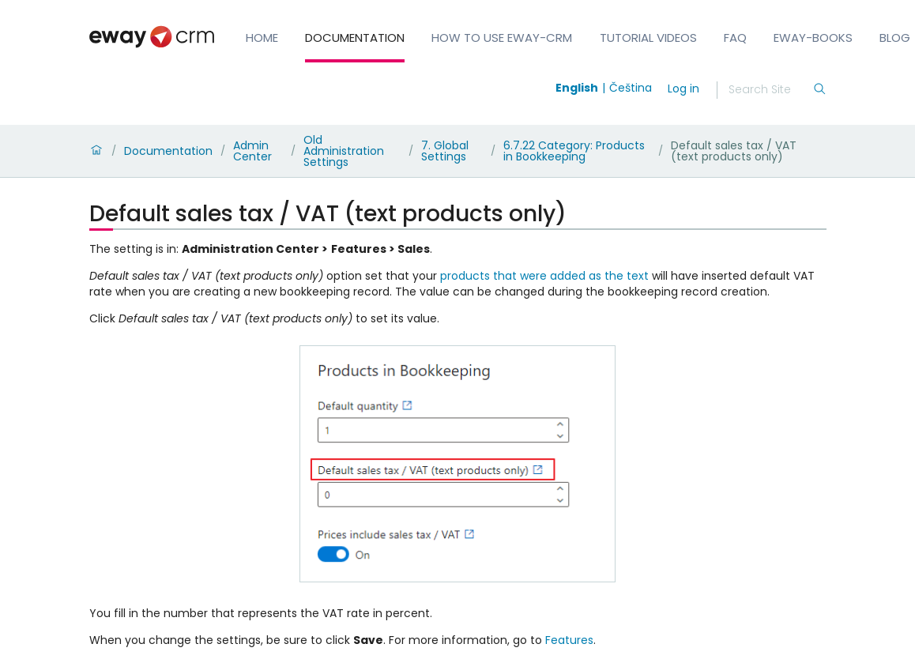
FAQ (735, 37)
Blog (894, 37)
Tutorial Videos (648, 37)
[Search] (770, 90)
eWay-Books (813, 37)
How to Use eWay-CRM (501, 37)
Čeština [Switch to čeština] (630, 88)
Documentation (355, 37)
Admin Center (252, 151)
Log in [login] (683, 88)
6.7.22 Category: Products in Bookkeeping (574, 151)
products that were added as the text (544, 276)
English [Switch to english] (576, 88)
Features (569, 640)
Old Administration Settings (343, 151)
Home (262, 37)
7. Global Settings (445, 151)
